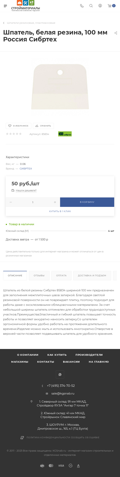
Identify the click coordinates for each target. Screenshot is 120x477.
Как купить (57, 354)
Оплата (61, 275)
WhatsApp (60, 374)
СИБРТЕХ (26, 168)
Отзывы (39, 275)
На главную (99, 361)
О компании (28, 354)
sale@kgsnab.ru (62, 393)
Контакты (45, 361)
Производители (89, 354)
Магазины (19, 361)
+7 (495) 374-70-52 (61, 385)
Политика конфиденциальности (48, 437)
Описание (15, 275)
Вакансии (71, 361)
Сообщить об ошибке (85, 437)
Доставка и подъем (92, 275)
